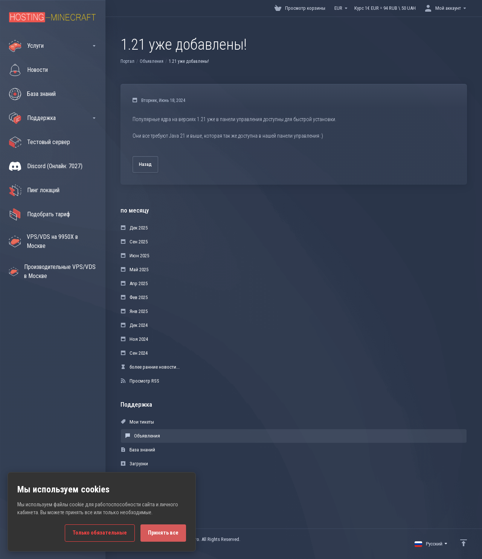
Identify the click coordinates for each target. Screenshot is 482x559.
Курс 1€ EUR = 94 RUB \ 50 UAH (385, 8)
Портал (127, 61)
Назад (145, 164)
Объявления (151, 61)
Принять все (163, 533)
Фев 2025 (134, 297)
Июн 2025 (135, 255)
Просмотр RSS (140, 381)
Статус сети (137, 477)
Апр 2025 (134, 283)
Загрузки (134, 463)
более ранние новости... (150, 367)
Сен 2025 (134, 242)
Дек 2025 (134, 228)
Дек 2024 (134, 325)
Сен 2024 (134, 353)
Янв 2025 (134, 311)
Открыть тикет (140, 491)
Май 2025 (134, 269)
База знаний (138, 450)
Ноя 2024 (134, 339)
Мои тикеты (137, 422)
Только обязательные (100, 533)
